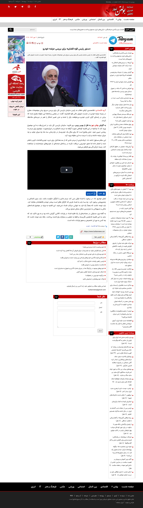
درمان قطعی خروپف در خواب (16, 108)
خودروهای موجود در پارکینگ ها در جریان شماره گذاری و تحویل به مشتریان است (79, 268)
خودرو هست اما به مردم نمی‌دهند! (93, 247)
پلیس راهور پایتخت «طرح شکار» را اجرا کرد (90, 261)
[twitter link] (58, 237)
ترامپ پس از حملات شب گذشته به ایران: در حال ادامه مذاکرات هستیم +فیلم (121, 411)
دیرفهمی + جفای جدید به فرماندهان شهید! (121, 396)
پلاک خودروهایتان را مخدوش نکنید (93, 279)
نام (101, 303)
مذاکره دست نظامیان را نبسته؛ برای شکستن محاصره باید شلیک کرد (121, 286)
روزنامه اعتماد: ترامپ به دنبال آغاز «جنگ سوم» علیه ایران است (121, 280)
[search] (11, 30)
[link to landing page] (122, 10)
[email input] (76, 307)
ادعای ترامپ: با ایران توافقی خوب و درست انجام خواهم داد (121, 473)
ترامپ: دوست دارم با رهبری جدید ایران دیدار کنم (121, 390)
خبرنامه (18, 1)
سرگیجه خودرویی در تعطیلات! (94, 275)
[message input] (76, 319)
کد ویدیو (91, 193)
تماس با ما (38, 1)
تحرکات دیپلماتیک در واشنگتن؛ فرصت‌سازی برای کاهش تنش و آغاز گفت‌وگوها (121, 440)
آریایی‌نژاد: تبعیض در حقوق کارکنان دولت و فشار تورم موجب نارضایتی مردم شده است (121, 149)
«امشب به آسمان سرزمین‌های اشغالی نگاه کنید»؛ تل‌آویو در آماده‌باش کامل (122, 175)
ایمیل (100, 307)
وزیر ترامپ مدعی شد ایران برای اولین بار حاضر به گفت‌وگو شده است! (122, 340)
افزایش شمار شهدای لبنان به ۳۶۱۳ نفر (121, 83)
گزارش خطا (99, 237)
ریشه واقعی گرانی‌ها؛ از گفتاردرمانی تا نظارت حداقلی (121, 238)
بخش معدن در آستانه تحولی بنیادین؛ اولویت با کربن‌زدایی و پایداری (122, 304)
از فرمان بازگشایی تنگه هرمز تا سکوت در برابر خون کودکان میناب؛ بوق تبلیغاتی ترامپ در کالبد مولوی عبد (121, 429)
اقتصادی (95, 43)
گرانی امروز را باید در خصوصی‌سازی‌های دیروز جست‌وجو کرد (121, 211)
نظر (101, 312)
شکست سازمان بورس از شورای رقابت (92, 265)
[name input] (76, 303)
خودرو (88, 226)
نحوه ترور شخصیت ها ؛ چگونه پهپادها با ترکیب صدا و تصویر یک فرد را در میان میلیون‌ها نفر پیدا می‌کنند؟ (121, 451)
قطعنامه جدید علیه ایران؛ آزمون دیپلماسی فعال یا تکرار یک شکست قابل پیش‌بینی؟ (121, 323)
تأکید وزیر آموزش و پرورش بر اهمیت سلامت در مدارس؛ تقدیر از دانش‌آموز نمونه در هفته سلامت (120, 464)
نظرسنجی (94, 496)
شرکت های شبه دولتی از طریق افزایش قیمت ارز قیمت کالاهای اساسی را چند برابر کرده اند (122, 246)
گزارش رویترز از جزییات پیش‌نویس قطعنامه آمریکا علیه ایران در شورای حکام (121, 75)
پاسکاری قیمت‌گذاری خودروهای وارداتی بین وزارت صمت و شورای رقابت (82, 258)
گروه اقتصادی (101, 110)
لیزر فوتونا (16, 114)
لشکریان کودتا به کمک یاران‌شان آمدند (122, 403)
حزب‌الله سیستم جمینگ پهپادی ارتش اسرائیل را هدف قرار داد (122, 115)
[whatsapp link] (71, 237)
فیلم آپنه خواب (16, 101)
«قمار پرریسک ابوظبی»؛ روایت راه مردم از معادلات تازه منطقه (121, 157)
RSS (71, 496)
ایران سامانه (120, 502)
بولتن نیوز (94, 125)
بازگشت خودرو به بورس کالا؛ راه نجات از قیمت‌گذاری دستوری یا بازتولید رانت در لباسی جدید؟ (122, 272)
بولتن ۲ (118, 19)
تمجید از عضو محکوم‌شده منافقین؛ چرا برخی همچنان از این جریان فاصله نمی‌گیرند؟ (121, 314)
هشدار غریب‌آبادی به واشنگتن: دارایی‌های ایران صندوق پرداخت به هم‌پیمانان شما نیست (97, 29)
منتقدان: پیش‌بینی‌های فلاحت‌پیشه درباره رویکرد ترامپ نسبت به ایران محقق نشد (121, 262)
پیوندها (24, 1)
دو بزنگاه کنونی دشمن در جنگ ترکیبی (122, 254)
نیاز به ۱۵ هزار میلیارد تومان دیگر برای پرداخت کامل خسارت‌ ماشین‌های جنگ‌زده (122, 107)
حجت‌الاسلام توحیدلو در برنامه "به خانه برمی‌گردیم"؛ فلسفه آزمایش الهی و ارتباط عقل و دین (121, 350)
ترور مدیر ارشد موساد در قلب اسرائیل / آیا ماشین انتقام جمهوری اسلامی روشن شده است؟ (121, 202)
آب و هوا (11, 1)
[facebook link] (62, 237)
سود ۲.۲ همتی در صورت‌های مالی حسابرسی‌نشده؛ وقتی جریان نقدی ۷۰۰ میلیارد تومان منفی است (121, 192)
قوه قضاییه (94, 226)
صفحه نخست (129, 19)
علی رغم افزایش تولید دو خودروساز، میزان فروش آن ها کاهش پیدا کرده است (80, 250)
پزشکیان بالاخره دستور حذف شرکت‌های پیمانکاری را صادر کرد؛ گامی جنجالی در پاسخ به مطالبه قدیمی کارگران (121, 361)
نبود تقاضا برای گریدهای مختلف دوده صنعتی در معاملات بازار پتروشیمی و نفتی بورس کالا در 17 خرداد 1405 (121, 138)
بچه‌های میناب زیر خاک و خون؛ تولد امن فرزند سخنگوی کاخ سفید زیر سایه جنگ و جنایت (121, 372)
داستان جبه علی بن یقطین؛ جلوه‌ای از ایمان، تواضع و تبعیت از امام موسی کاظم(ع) (121, 166)
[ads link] (121, 40)
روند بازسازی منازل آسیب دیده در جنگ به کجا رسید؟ (121, 99)
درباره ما (30, 1)
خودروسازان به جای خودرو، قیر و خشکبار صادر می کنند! (87, 254)
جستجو (109, 496)
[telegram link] (67, 237)
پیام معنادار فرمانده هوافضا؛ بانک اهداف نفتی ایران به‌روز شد (121, 382)
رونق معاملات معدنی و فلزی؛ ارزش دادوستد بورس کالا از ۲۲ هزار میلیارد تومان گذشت (121, 127)
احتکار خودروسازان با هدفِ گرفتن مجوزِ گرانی (90, 272)
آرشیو (115, 496)
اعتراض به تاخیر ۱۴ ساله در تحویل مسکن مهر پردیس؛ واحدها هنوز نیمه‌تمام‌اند (121, 91)
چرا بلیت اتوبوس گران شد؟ (123, 121)
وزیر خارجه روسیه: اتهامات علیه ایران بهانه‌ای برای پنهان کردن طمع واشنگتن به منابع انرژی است (121, 295)
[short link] (94, 231)
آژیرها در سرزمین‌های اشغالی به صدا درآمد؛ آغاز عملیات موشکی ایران (122, 65)
